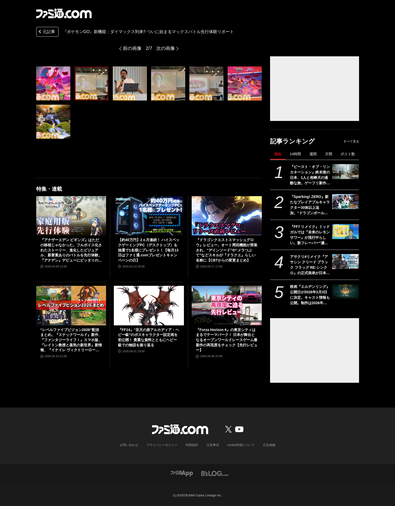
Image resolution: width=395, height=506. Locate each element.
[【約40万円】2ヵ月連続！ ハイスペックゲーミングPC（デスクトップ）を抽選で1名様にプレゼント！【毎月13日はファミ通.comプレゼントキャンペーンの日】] (149, 215)
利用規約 (192, 445)
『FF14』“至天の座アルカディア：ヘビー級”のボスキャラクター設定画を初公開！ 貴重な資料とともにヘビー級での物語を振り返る (148, 337)
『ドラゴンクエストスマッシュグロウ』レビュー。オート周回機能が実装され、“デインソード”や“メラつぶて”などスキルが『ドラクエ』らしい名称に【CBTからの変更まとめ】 (226, 250)
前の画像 (132, 48)
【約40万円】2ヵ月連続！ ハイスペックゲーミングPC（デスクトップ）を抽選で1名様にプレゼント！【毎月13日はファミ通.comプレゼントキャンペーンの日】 (148, 250)
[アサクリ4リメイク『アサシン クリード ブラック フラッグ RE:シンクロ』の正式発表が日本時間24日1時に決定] (345, 261)
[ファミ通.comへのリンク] (64, 13)
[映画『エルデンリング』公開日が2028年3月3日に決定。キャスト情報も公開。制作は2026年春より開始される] (345, 291)
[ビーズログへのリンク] (214, 473)
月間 (328, 154)
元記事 (46, 32)
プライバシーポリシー (161, 445)
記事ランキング (292, 141)
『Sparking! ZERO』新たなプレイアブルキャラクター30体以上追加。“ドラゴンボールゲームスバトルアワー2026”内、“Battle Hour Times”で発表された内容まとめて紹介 (310, 205)
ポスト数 (347, 154)
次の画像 (165, 48)
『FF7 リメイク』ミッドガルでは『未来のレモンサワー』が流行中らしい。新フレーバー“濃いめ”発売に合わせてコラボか (310, 235)
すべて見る (351, 141)
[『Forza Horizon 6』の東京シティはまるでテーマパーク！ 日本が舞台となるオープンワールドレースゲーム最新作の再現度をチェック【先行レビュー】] (227, 305)
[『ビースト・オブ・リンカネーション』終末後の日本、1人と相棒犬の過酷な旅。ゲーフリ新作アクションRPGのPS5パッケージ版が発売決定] (345, 171)
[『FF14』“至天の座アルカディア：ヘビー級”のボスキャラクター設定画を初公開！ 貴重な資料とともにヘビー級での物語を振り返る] (149, 305)
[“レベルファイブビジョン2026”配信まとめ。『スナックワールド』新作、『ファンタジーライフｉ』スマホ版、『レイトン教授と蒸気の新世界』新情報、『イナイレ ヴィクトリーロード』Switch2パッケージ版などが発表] (71, 305)
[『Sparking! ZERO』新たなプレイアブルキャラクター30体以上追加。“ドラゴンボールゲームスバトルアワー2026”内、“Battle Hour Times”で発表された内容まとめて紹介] (345, 201)
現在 (277, 154)
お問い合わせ (129, 445)
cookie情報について (241, 445)
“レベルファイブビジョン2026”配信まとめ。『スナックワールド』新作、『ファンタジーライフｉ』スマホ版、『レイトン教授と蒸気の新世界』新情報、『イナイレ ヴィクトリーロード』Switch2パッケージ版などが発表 (71, 340)
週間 (313, 154)
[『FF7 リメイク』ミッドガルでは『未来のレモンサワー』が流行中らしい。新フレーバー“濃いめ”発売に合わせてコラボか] (345, 231)
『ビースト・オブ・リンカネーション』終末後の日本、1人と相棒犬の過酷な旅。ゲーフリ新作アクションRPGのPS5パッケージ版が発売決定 (310, 175)
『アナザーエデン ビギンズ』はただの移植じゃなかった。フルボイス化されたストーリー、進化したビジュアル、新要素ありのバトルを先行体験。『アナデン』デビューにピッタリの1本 (71, 250)
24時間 (295, 154)
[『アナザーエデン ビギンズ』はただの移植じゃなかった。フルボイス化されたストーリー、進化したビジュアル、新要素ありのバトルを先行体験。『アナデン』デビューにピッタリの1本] (71, 215)
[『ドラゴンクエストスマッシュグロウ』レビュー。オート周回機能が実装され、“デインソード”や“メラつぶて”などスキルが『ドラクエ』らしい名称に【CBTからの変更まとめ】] (227, 215)
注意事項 (212, 445)
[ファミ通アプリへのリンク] (182, 473)
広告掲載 (269, 445)
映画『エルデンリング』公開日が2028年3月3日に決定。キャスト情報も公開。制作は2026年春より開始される (310, 295)
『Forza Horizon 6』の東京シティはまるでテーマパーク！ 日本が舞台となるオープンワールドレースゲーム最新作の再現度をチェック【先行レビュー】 (226, 340)
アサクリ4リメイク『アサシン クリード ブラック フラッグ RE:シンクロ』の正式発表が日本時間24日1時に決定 (310, 265)
